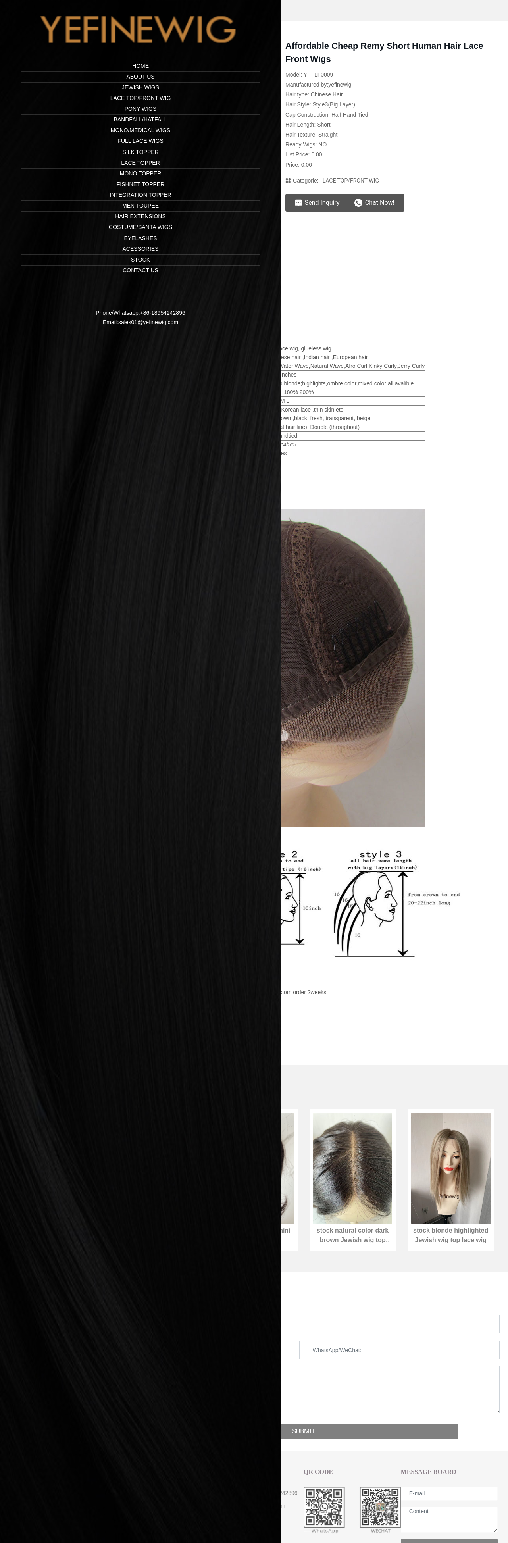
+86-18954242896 (71, 307)
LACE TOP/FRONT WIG (351, 180)
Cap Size (121, 1520)
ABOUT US (126, 1473)
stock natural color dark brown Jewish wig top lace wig (353, 1241)
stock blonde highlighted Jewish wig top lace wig (450, 1241)
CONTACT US (226, 1473)
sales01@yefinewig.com (57, 317)
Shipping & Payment (135, 1507)
